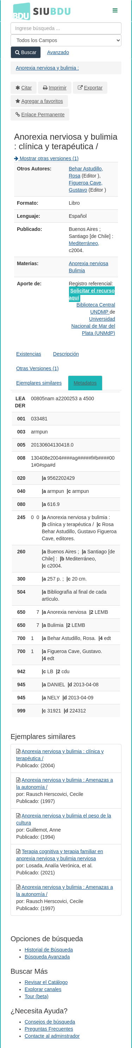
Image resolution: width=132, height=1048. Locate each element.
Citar (26, 88)
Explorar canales (43, 989)
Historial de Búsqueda (49, 950)
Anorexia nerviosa (88, 263)
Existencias (28, 354)
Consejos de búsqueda (50, 1022)
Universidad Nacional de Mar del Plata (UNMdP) (93, 326)
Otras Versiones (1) (37, 368)
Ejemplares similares (39, 383)
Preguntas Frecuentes (49, 1029)
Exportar (93, 88)
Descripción (66, 354)
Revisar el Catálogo (46, 982)
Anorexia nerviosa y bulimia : (47, 68)
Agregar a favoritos (42, 101)
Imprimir (58, 88)
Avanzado (58, 52)
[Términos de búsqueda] (66, 28)
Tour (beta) (37, 996)
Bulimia (77, 270)
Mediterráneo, (84, 243)
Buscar (25, 52)
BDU (20, 11)
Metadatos (85, 383)
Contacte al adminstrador (52, 1036)
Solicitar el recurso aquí (92, 294)
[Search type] (66, 40)
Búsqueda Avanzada (47, 957)
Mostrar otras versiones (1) (46, 158)
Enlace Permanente (43, 114)
